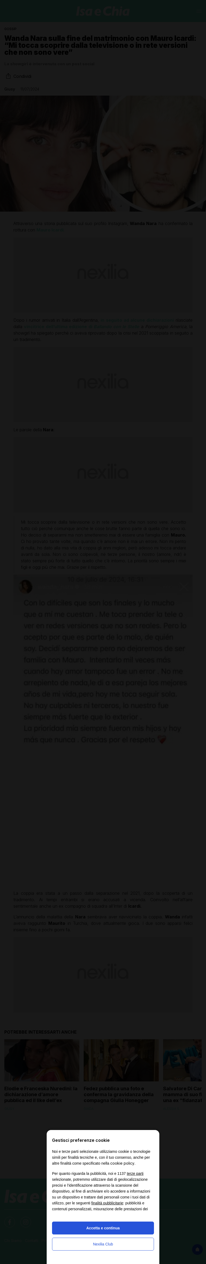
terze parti (135, 1173)
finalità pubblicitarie (107, 1203)
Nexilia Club (103, 1244)
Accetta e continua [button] (103, 1228)
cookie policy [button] (122, 1163)
